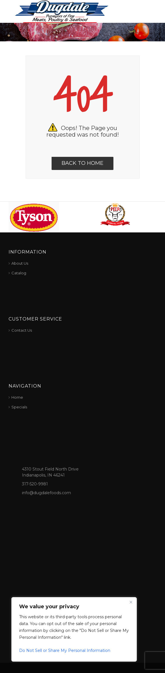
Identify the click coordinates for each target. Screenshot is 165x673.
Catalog (18, 273)
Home (17, 397)
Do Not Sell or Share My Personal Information (64, 650)
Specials (19, 407)
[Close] (130, 602)
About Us (19, 263)
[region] (74, 629)
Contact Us (21, 330)
